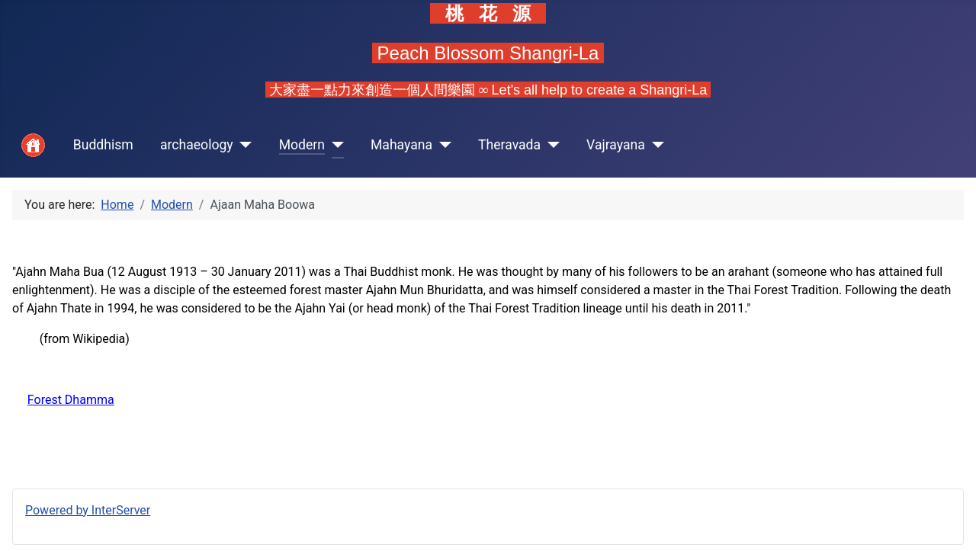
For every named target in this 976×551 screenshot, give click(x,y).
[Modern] (334, 145)
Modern (302, 144)
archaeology (196, 144)
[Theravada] (550, 145)
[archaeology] (242, 145)
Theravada (509, 144)
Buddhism (103, 144)
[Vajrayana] (654, 145)
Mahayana (401, 144)
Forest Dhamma (70, 399)
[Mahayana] (441, 145)
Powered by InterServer (87, 510)
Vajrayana (615, 144)
